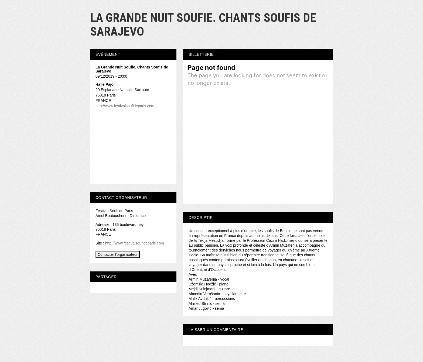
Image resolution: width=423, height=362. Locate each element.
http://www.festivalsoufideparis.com (124, 106)
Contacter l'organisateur (118, 254)
